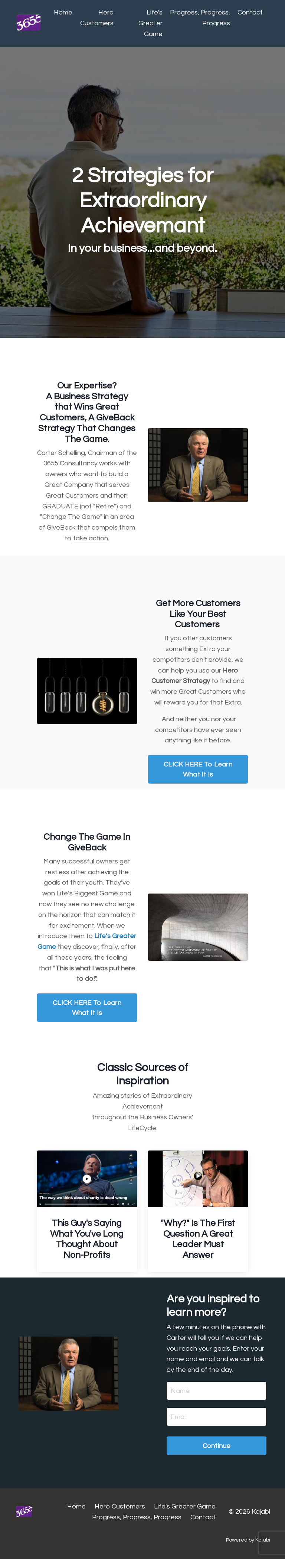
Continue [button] (217, 1445)
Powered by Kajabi (248, 1540)
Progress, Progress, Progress (200, 18)
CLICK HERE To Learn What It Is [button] (198, 769)
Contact (250, 12)
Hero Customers (97, 18)
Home (63, 12)
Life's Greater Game (150, 23)
